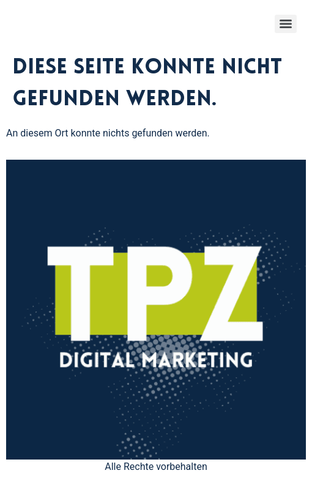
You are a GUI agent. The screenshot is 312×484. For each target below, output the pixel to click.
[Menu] (286, 24)
